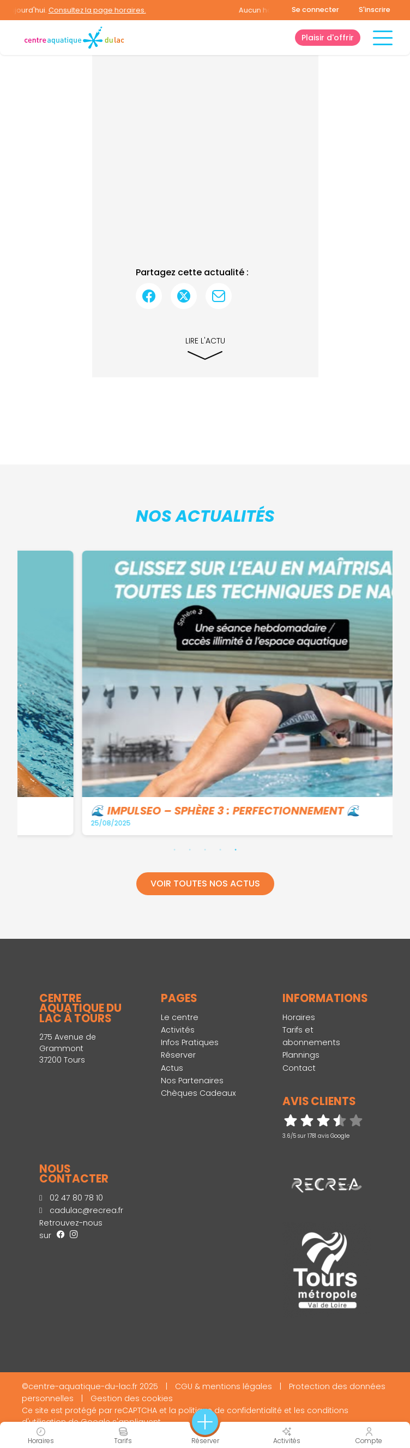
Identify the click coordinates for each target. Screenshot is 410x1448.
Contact (299, 1068)
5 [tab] (235, 849)
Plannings (300, 1054)
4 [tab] (220, 849)
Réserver (178, 1054)
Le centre (179, 1017)
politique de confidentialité (230, 1410)
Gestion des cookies (132, 1398)
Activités (178, 1029)
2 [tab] (189, 849)
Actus (172, 1068)
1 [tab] (174, 849)
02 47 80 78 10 (71, 1197)
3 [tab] (205, 849)
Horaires (298, 1017)
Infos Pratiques (190, 1042)
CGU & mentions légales (223, 1386)
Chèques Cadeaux (198, 1093)
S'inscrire (374, 9)
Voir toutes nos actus (205, 883)
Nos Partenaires (192, 1080)
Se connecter (315, 9)
